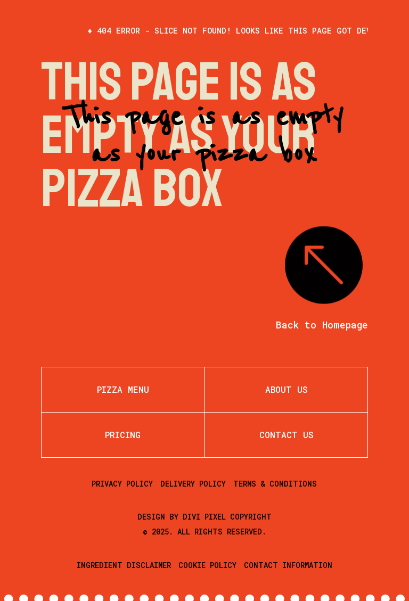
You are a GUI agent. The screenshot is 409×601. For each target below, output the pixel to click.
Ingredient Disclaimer (124, 565)
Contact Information (288, 565)
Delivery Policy (193, 484)
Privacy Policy (122, 484)
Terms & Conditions (275, 484)
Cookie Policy (207, 565)
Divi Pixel (204, 517)
